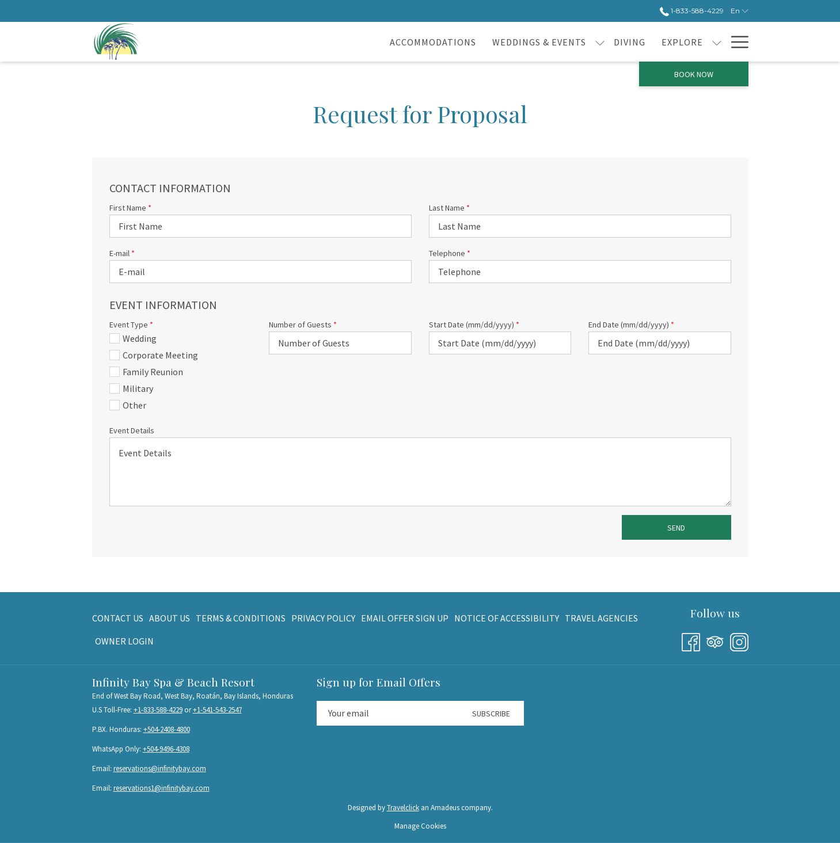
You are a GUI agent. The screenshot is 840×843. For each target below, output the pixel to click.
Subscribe (491, 713)
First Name (130, 208)
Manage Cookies (420, 826)
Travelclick (403, 808)
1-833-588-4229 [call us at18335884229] (692, 10)
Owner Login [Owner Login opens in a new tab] (124, 643)
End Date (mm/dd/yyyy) (631, 324)
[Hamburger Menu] (735, 42)
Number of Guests (303, 324)
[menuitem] (119, 618)
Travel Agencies (601, 618)
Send (676, 527)
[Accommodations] (345, 42)
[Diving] (541, 42)
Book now (693, 74)
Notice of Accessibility (506, 618)
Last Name (449, 208)
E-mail (122, 253)
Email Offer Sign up (404, 618)
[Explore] (594, 42)
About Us (169, 618)
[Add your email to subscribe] (387, 713)
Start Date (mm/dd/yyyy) (474, 324)
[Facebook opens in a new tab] (691, 640)
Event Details (131, 430)
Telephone (449, 253)
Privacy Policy (323, 618)
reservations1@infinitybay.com (161, 788)
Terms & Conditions (241, 618)
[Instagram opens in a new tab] (739, 640)
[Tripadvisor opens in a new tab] (715, 640)
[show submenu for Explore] (628, 42)
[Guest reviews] (678, 42)
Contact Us (117, 618)
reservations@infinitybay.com (159, 768)
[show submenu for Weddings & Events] (512, 42)
